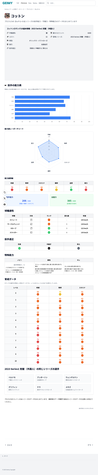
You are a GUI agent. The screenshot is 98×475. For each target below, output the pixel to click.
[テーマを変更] (5, 456)
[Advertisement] (49, 64)
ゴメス (8, 445)
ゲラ (90, 445)
